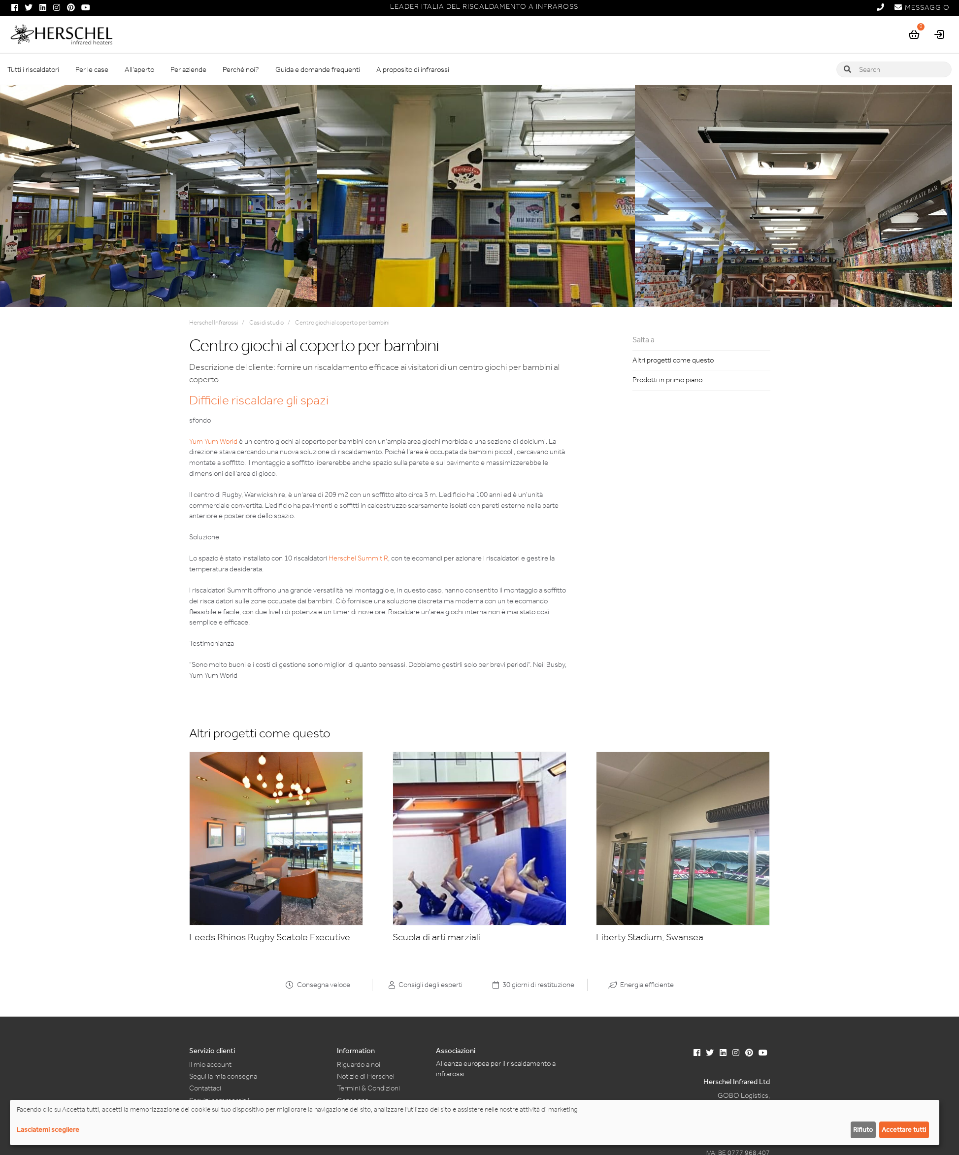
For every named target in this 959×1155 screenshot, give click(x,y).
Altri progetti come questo (673, 360)
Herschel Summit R (358, 558)
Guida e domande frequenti (317, 69)
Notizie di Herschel (366, 1076)
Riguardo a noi (358, 1064)
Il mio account (210, 1064)
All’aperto (139, 69)
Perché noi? (241, 69)
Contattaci (205, 1088)
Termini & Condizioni (368, 1088)
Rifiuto (863, 1129)
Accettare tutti (904, 1129)
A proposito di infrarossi (412, 69)
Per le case (91, 69)
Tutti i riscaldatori (33, 69)
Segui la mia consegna (223, 1076)
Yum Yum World (213, 441)
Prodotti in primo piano (667, 379)
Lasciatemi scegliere (48, 1129)
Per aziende (188, 69)
